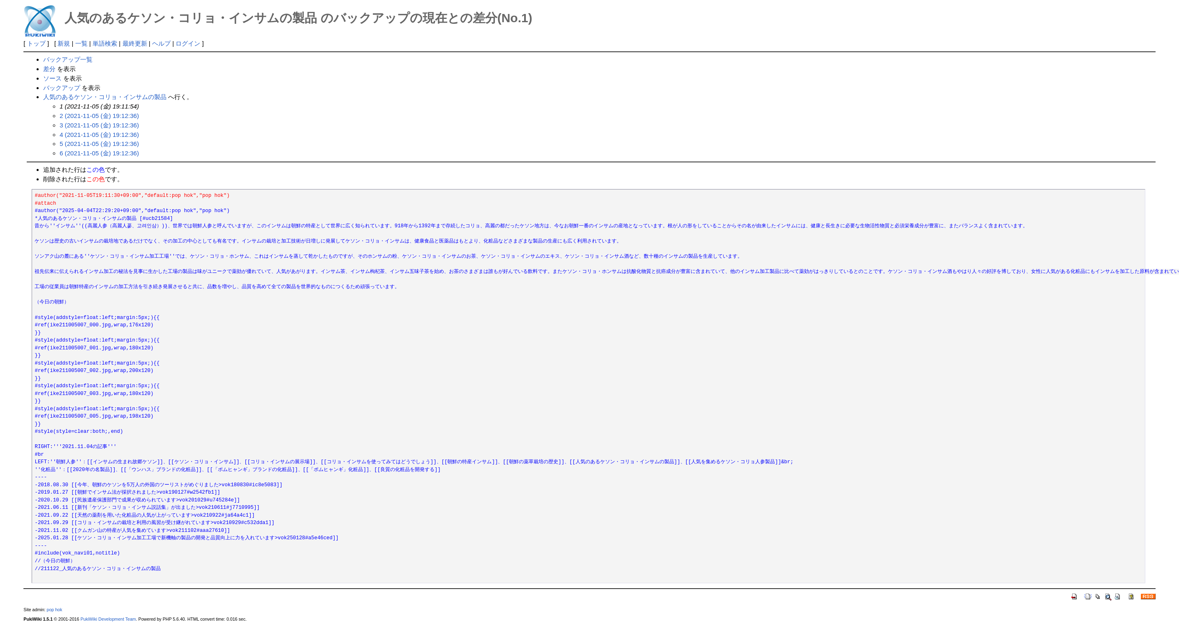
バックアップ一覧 (67, 59)
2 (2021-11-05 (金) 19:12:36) (99, 115)
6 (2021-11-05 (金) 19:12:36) (99, 153)
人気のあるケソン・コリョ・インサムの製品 (104, 96)
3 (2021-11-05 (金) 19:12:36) (99, 125)
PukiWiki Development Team (108, 619)
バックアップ (61, 87)
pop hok (54, 609)
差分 (49, 68)
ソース (52, 78)
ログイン (188, 43)
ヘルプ (161, 43)
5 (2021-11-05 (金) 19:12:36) (99, 143)
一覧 (81, 43)
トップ (36, 43)
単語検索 (104, 43)
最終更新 (135, 43)
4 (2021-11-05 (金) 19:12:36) (99, 134)
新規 (64, 43)
